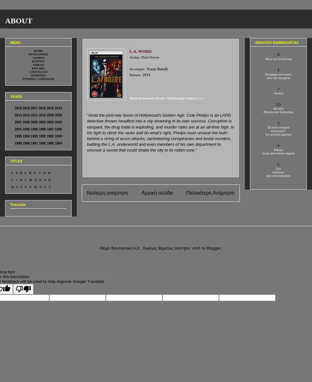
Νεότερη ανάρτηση (107, 193)
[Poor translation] (23, 289)
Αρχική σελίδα (157, 193)
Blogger (214, 248)
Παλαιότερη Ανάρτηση (210, 193)
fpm (186, 248)
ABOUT (18, 21)
